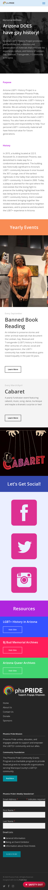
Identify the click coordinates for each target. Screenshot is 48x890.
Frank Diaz (23, 880)
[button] (43, 3)
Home (6, 703)
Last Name (9, 821)
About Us (7, 707)
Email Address (10, 799)
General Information (15, 838)
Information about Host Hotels (20, 846)
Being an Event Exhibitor (17, 842)
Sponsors (7, 720)
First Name (9, 810)
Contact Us (8, 711)
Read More (10, 778)
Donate (6, 716)
